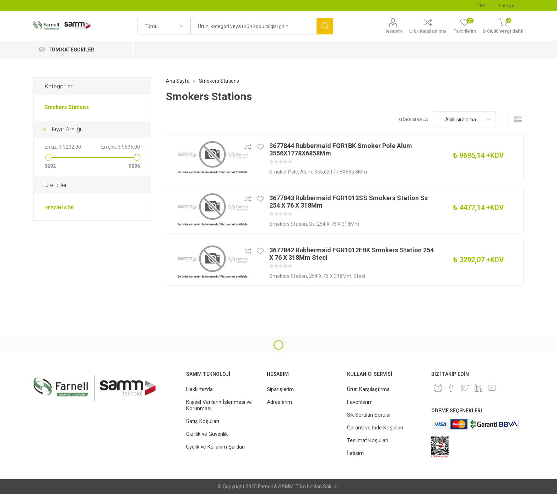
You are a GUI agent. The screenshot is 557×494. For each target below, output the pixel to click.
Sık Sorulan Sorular (369, 415)
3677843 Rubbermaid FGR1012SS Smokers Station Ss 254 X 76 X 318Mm (348, 201)
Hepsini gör (59, 207)
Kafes (504, 119)
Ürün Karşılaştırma (428, 31)
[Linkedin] (478, 388)
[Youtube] (492, 388)
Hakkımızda (199, 389)
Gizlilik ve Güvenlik (207, 434)
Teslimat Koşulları (367, 440)
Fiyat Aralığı (66, 129)
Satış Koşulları (202, 421)
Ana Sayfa (178, 81)
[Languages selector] (509, 5)
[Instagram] (438, 388)
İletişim (355, 453)
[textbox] (253, 26)
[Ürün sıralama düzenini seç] (464, 119)
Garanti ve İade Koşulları (375, 427)
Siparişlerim (280, 389)
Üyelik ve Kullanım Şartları (215, 447)
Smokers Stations (66, 107)
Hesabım (393, 31)
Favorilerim (360, 402)
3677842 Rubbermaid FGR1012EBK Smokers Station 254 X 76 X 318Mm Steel (351, 253)
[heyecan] (465, 388)
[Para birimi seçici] (484, 5)
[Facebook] (451, 388)
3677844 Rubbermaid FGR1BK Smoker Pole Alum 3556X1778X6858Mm (340, 149)
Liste (518, 119)
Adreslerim (279, 402)
